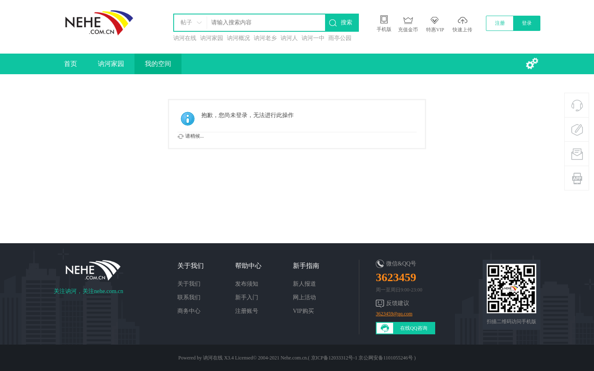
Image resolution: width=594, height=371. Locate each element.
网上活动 (304, 297)
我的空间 (158, 63)
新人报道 (304, 284)
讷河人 (289, 38)
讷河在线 (184, 38)
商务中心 (188, 311)
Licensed (244, 358)
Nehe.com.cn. (294, 358)
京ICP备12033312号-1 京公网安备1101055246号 (362, 358)
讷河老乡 (265, 38)
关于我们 (188, 284)
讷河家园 (211, 38)
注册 (500, 23)
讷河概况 (238, 38)
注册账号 (246, 311)
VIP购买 (303, 311)
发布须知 (246, 284)
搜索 (346, 22)
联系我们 (188, 297)
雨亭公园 (339, 38)
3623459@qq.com (394, 314)
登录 (527, 23)
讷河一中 (313, 38)
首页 (70, 63)
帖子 (186, 22)
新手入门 (246, 297)
